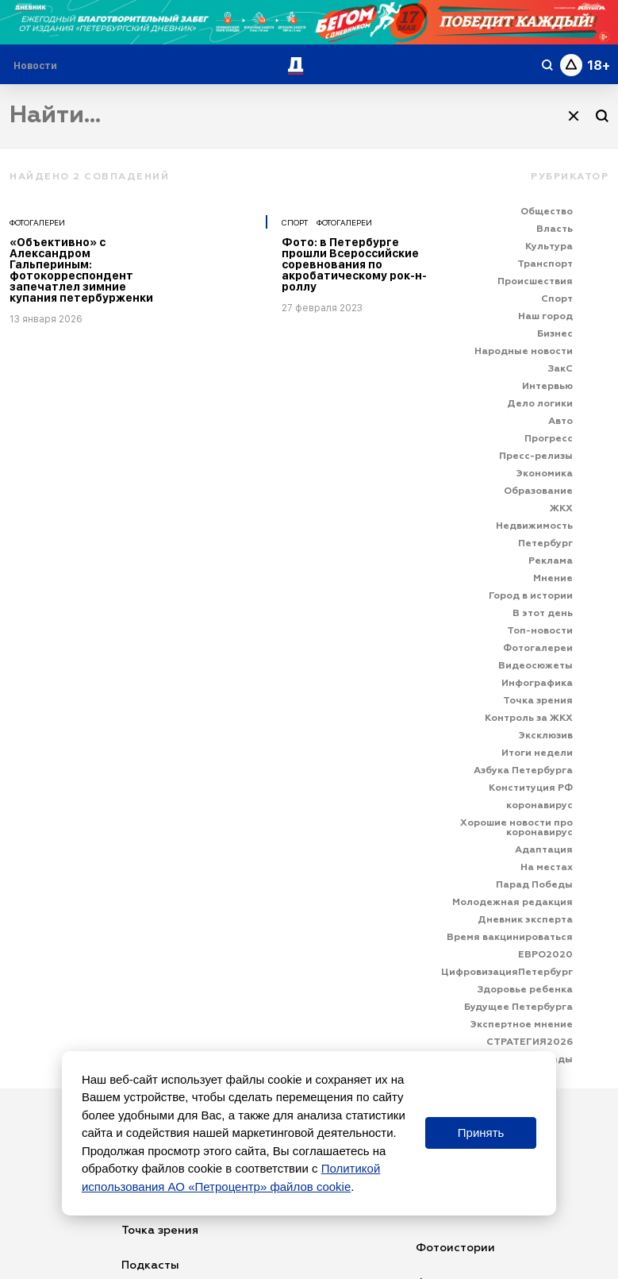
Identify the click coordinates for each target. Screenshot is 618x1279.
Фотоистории (455, 1248)
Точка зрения (159, 1230)
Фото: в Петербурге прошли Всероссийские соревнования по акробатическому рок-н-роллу (354, 264)
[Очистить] (573, 116)
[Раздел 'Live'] (37, 65)
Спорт (295, 222)
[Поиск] (602, 116)
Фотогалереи (37, 222)
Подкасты (150, 1265)
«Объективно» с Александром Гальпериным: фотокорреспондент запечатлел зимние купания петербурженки (81, 270)
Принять (481, 1132)
